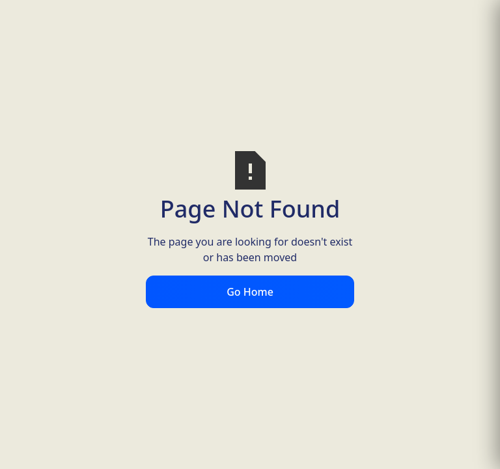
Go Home (250, 292)
